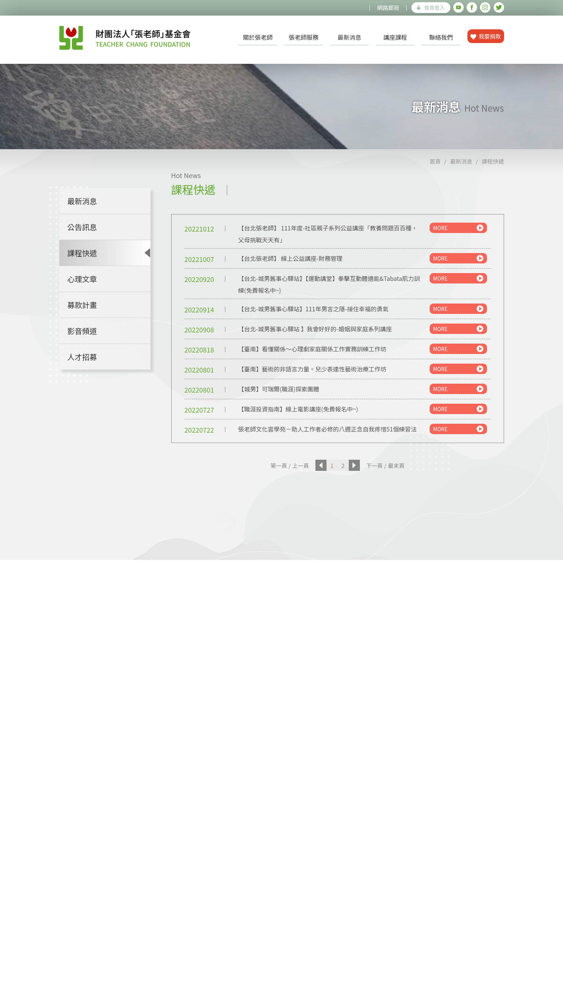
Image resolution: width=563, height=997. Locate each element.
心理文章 (82, 278)
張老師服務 (303, 37)
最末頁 (396, 465)
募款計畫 (82, 304)
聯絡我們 (441, 37)
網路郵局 (388, 8)
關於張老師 (258, 37)
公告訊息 (82, 227)
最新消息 (349, 37)
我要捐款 (485, 36)
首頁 (435, 161)
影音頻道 (82, 330)
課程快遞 (492, 161)
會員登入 (431, 7)
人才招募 (82, 356)
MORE (458, 228)
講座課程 (395, 37)
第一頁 (279, 465)
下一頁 (374, 465)
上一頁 (300, 465)
